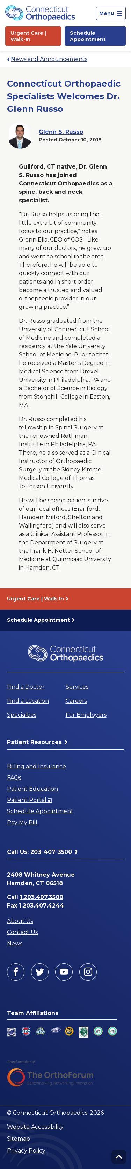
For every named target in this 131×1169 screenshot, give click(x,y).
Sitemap (18, 1138)
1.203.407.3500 (41, 897)
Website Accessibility (35, 1126)
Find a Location (28, 701)
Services (77, 687)
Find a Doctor (26, 687)
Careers (76, 701)
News (14, 943)
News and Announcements (49, 59)
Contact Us (22, 932)
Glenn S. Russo (61, 132)
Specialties (21, 715)
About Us (20, 921)
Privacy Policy (26, 1150)
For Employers (86, 715)
